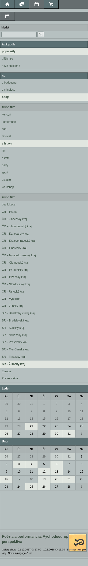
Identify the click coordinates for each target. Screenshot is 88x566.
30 (18, 403)
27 (18, 433)
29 (6, 403)
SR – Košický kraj (13, 327)
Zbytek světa (10, 378)
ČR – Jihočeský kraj (14, 219)
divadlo (6, 179)
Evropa (6, 371)
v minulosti (8, 89)
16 (56, 418)
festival (6, 136)
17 (69, 418)
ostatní (6, 158)
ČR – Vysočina (11, 299)
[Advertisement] (44, 510)
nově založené (11, 66)
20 (18, 426)
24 (69, 426)
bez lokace (8, 204)
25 (81, 426)
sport (5, 172)
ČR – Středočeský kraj (16, 284)
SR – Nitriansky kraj (14, 335)
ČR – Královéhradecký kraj (18, 240)
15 (44, 418)
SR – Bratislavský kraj (15, 320)
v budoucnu (9, 82)
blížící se (7, 58)
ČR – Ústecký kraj (13, 291)
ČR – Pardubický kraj (15, 270)
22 (44, 426)
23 (56, 426)
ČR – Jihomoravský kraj (17, 226)
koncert (6, 114)
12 (6, 418)
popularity (8, 51)
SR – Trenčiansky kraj (15, 349)
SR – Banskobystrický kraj (18, 313)
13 (18, 418)
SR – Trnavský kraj (14, 356)
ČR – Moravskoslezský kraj (19, 255)
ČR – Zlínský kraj (12, 306)
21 (31, 426)
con (4, 129)
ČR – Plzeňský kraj (14, 277)
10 (69, 411)
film (4, 151)
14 (31, 418)
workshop (8, 187)
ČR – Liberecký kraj (14, 248)
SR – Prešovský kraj (14, 342)
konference (9, 122)
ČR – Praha (9, 211)
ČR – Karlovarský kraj (15, 233)
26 (6, 433)
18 (81, 418)
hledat (5, 27)
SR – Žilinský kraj (13, 364)
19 (6, 426)
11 (81, 411)
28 (31, 433)
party (5, 165)
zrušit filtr (8, 107)
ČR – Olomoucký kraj (15, 262)
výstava (7, 143)
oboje (5, 97)
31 (31, 403)
